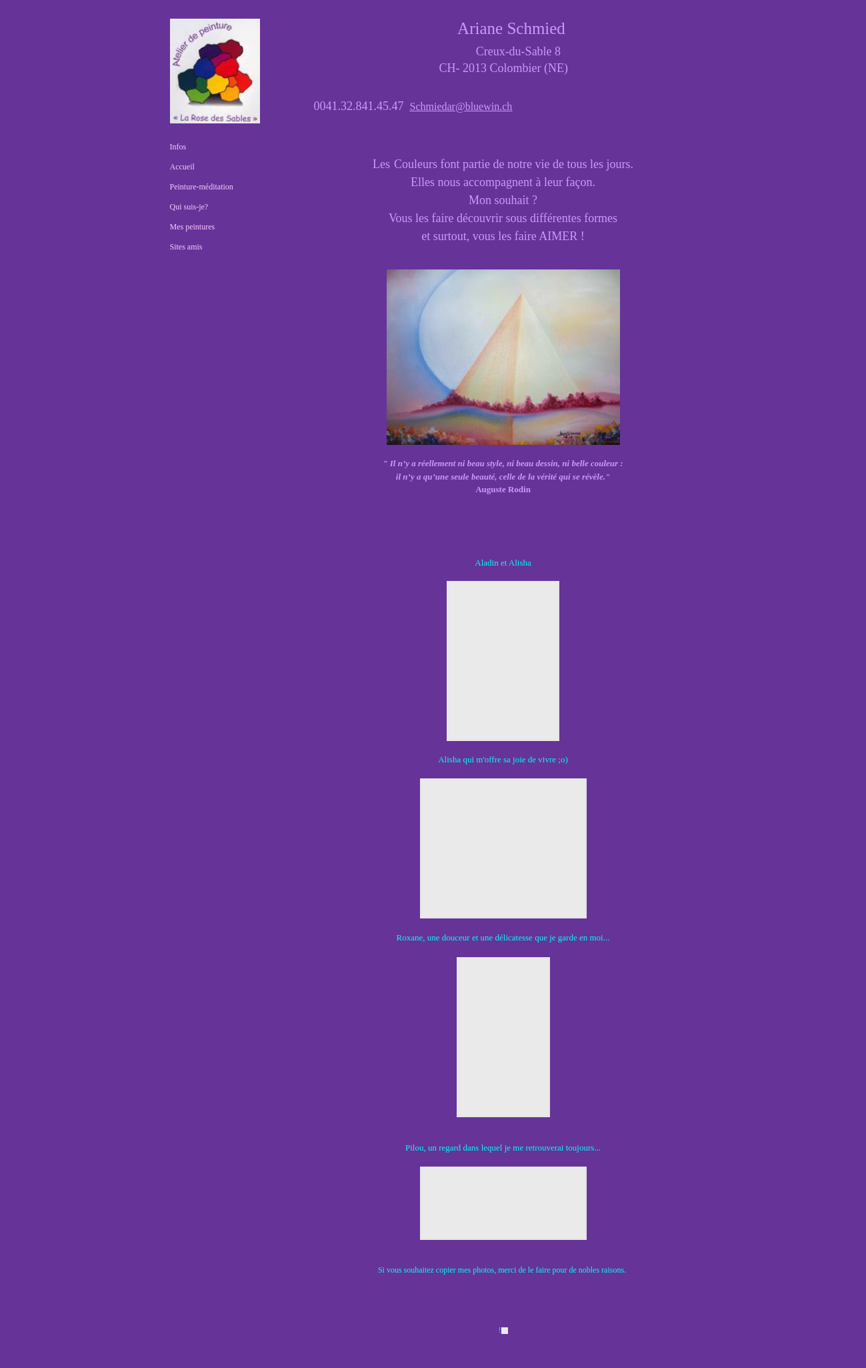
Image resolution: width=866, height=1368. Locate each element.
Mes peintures (192, 226)
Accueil (182, 166)
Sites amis (186, 246)
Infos (178, 146)
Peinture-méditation (201, 186)
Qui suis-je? (189, 206)
